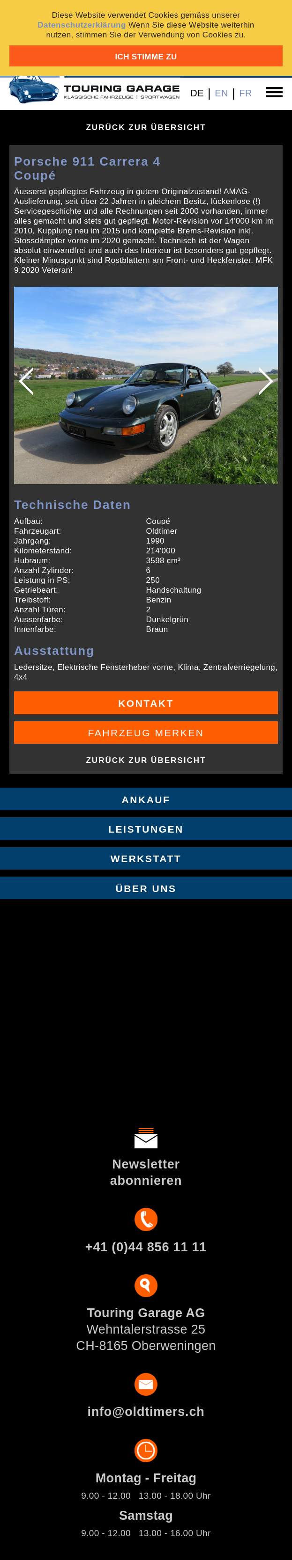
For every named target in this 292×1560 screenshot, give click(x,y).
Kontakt (146, 703)
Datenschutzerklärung (81, 25)
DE (197, 93)
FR (245, 93)
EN (221, 93)
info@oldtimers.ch (145, 1412)
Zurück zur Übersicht (146, 127)
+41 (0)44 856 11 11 (146, 1247)
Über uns (146, 888)
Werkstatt (146, 858)
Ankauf (146, 799)
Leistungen (146, 829)
